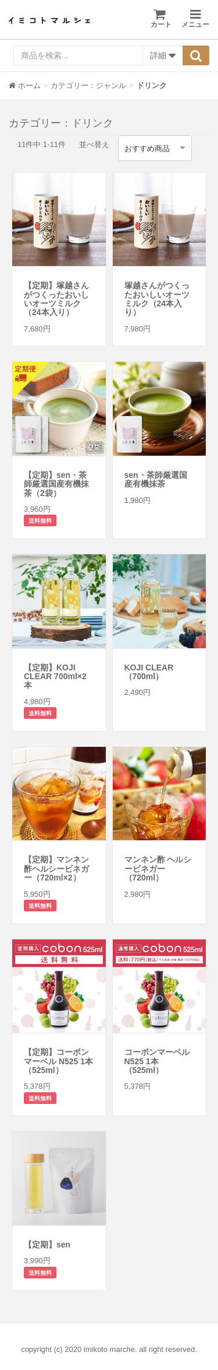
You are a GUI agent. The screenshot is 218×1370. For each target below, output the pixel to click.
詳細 (163, 56)
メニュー (195, 19)
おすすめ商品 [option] (147, 148)
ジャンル (111, 85)
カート (161, 18)
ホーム (25, 85)
